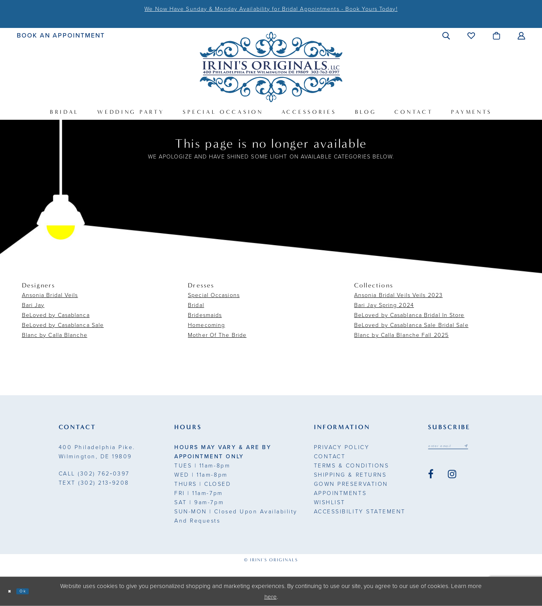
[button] (446, 35)
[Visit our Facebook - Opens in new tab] (431, 478)
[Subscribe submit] (488, 448)
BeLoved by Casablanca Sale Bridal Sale (411, 325)
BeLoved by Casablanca (56, 315)
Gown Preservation (351, 484)
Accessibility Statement (360, 511)
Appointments (340, 493)
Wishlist (329, 502)
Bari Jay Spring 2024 (384, 305)
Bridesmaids (205, 315)
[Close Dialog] (13, 591)
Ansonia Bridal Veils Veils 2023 (398, 295)
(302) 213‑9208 (94, 482)
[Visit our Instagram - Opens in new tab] (452, 478)
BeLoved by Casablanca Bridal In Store (409, 315)
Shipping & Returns (350, 474)
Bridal (196, 305)
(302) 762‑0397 (94, 473)
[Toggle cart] (496, 35)
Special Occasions (214, 295)
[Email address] (460, 448)
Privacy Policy (341, 447)
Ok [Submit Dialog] (33, 590)
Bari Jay (33, 305)
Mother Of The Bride (217, 335)
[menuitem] (61, 35)
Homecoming (206, 325)
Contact (330, 456)
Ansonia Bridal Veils (50, 295)
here (270, 596)
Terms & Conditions (351, 465)
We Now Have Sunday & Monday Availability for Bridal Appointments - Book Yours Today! (270, 9)
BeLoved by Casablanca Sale (63, 325)
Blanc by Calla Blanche (54, 335)
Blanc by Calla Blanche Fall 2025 (401, 335)
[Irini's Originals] (271, 67)
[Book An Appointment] (61, 35)
